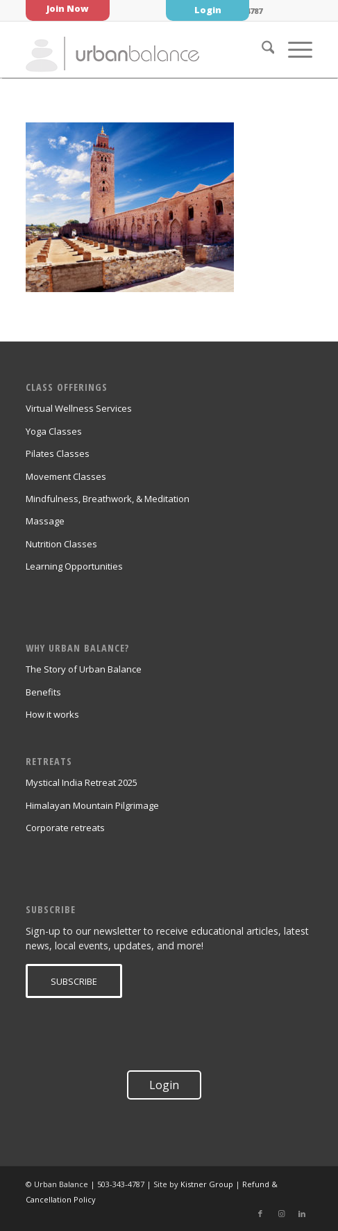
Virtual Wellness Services (79, 408)
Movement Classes (66, 476)
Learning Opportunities (74, 566)
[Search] (261, 49)
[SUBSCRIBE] (74, 981)
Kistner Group (206, 1184)
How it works (52, 714)
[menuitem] (261, 49)
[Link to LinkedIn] (301, 1213)
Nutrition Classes (61, 544)
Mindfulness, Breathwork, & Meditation (107, 498)
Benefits (43, 692)
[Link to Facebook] (260, 1213)
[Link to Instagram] (281, 1213)
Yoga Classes (54, 431)
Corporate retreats (65, 827)
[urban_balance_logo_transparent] (140, 49)
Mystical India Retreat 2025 (81, 782)
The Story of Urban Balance (84, 669)
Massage (45, 521)
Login (207, 9)
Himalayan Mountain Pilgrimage (92, 805)
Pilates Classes (58, 453)
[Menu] (293, 49)
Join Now (68, 8)
